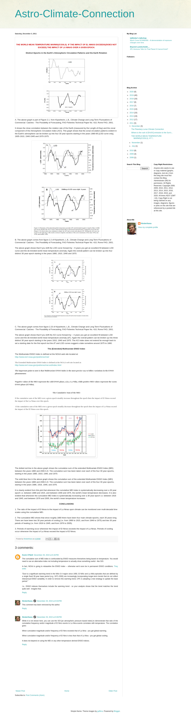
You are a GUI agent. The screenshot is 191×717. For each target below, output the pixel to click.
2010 (132, 150)
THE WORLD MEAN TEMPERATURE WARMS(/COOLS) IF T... (146, 137)
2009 (132, 154)
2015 (132, 109)
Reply (24, 592)
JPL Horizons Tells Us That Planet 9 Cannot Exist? (149, 49)
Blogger (117, 711)
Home (66, 691)
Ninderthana (27, 601)
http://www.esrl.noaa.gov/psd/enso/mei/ (32, 357)
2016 (132, 106)
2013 (132, 116)
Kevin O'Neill (27, 555)
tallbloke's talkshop (138, 38)
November (136, 143)
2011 (132, 123)
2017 (132, 102)
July (133, 146)
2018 (132, 99)
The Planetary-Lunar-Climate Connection (147, 129)
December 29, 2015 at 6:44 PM (46, 555)
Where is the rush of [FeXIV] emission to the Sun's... (152, 133)
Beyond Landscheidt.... (140, 47)
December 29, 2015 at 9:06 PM (49, 617)
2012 (132, 120)
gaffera (100, 711)
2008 (132, 157)
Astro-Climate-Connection (74, 14)
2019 (132, 95)
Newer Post (20, 691)
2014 (132, 113)
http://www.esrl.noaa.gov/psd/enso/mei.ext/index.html (38, 365)
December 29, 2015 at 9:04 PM (49, 601)
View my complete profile (148, 227)
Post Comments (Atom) (35, 695)
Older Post (113, 691)
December (136, 126)
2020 (132, 92)
